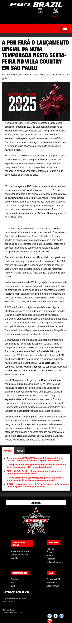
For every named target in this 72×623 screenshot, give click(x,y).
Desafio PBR (53, 586)
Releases (51, 559)
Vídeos (50, 555)
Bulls (13, 586)
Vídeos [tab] (19, 450)
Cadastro (15, 579)
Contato (14, 558)
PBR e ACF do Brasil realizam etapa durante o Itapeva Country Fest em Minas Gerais (34, 472)
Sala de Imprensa (55, 562)
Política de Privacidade (12, 612)
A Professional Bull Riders (15, 599)
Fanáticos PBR (54, 579)
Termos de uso (9, 610)
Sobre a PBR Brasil (20, 551)
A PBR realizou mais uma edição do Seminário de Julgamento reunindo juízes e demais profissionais (38, 485)
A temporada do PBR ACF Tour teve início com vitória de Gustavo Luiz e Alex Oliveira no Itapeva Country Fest (35, 459)
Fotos (49, 552)
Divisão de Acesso (19, 555)
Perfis (13, 582)
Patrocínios (52, 582)
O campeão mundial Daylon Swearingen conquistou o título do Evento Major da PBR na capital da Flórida (36, 466)
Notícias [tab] (8, 450)
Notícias (50, 549)
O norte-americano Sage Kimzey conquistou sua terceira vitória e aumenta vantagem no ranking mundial (35, 479)
